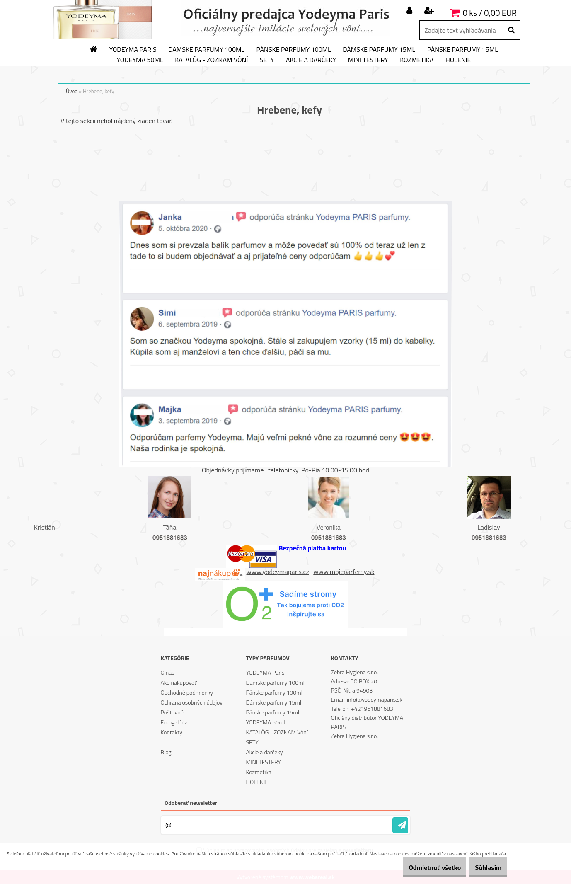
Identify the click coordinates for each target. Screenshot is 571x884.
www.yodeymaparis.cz (278, 571)
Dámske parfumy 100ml (206, 49)
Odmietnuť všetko (420, 867)
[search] (511, 30)
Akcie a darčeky (311, 60)
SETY (267, 60)
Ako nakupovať (178, 682)
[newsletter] (400, 825)
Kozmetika (416, 60)
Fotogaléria (174, 722)
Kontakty (171, 732)
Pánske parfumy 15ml (462, 49)
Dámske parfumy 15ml (379, 49)
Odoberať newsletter (191, 802)
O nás (167, 672)
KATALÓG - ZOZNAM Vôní (211, 60)
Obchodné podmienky (186, 692)
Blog (165, 752)
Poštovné (171, 712)
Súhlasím (483, 867)
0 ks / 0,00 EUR (490, 12)
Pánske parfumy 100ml (293, 49)
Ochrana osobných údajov (191, 702)
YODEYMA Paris (133, 49)
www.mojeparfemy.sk (343, 571)
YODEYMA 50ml (140, 60)
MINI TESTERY (368, 60)
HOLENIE (458, 60)
